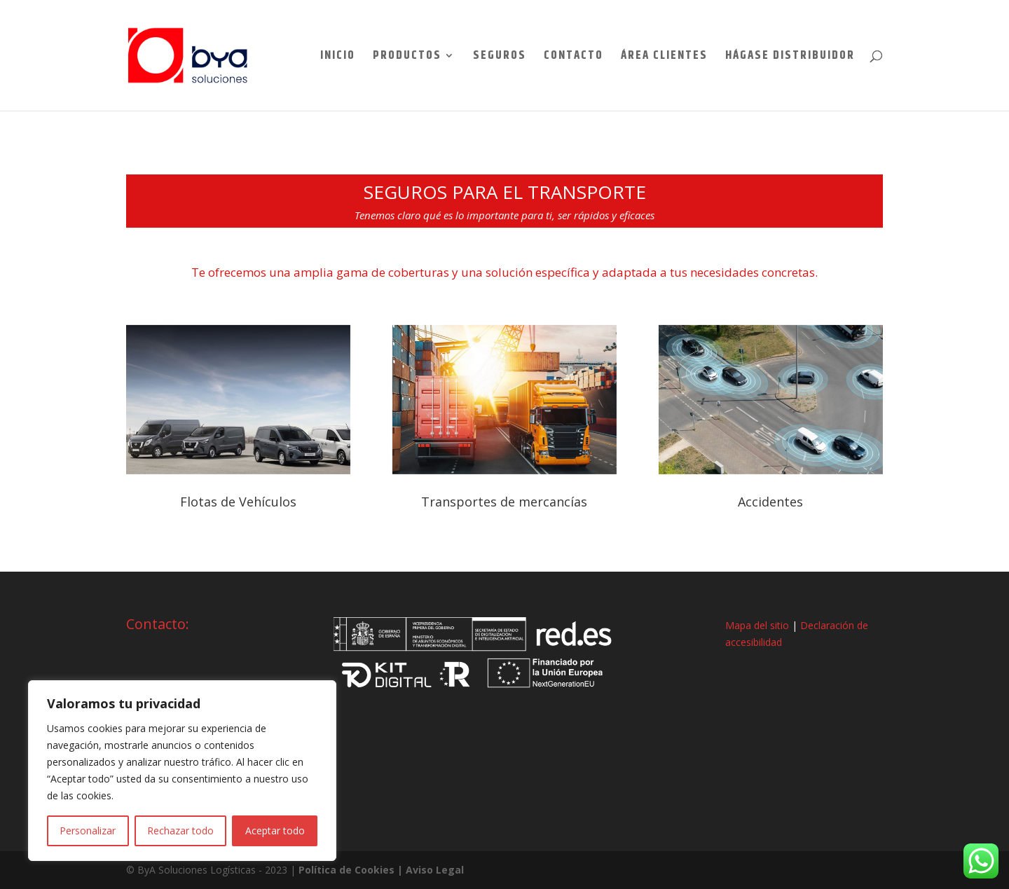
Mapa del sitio (757, 625)
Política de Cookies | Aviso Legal (381, 869)
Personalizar (88, 830)
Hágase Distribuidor (790, 57)
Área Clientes (664, 57)
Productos (407, 57)
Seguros (499, 57)
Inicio (337, 57)
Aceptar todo (275, 830)
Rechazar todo (180, 830)
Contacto (573, 57)
